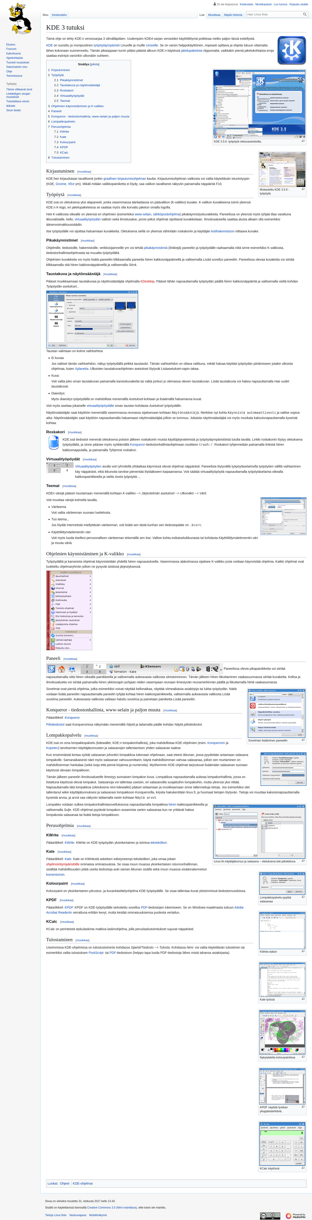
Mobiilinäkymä (98, 1214)
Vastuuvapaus (77, 1214)
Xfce (71, 184)
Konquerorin (216, 742)
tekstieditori (158, 842)
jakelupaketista (192, 50)
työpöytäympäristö (107, 45)
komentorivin (55, 873)
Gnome (61, 184)
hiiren (172, 803)
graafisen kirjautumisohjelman (124, 178)
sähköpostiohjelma (166, 214)
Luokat (52, 1182)
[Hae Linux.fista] (277, 14)
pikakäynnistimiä (156, 248)
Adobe (238, 906)
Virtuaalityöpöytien (88, 466)
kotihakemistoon (223, 231)
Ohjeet (64, 1182)
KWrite (69, 842)
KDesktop (147, 281)
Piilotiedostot (55, 724)
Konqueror (137, 444)
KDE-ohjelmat (83, 1182)
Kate (68, 858)
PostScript (96, 952)
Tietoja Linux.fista (55, 1214)
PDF (144, 906)
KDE (49, 45)
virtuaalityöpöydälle (100, 406)
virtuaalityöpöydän (88, 219)
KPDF (69, 906)
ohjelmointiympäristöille (63, 863)
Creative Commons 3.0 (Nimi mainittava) (112, 1206)
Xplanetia (81, 369)
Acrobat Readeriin (59, 911)
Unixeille (152, 45)
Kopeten (52, 747)
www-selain (143, 214)
